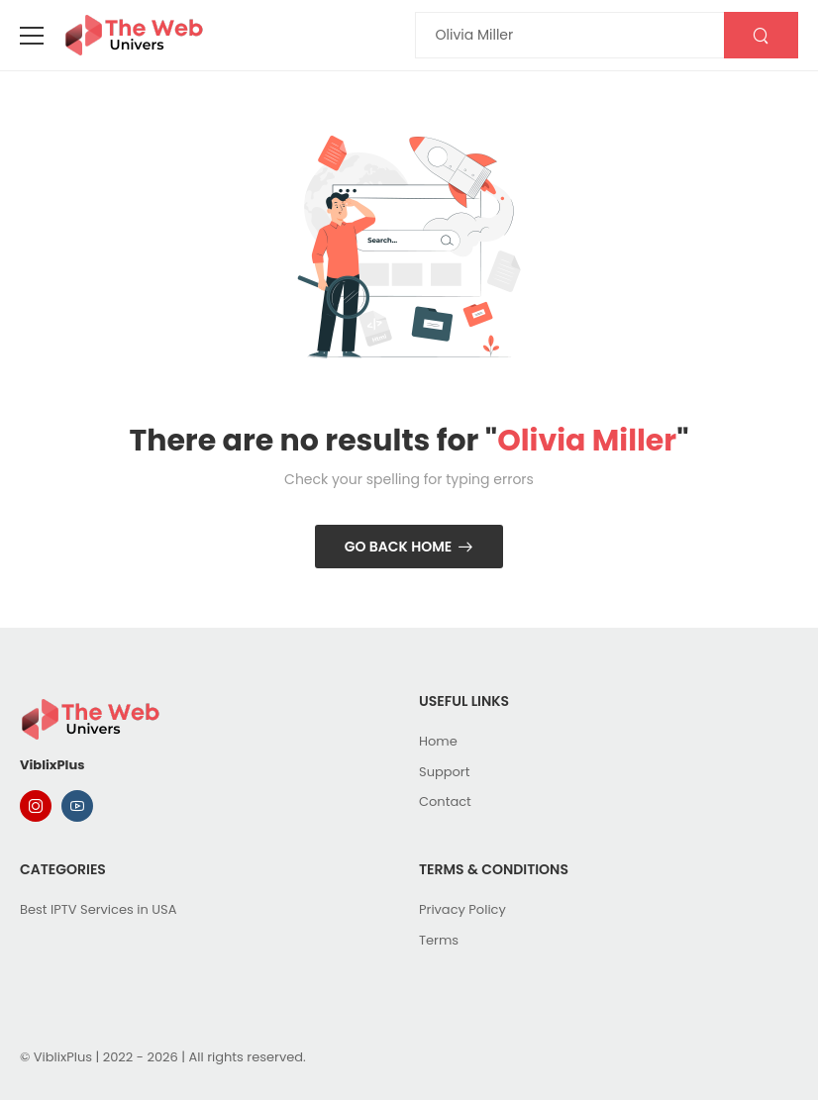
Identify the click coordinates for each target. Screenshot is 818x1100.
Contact (445, 801)
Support (444, 771)
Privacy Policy (462, 909)
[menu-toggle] (32, 36)
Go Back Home (399, 546)
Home (438, 741)
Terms (439, 940)
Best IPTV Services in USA (98, 909)
